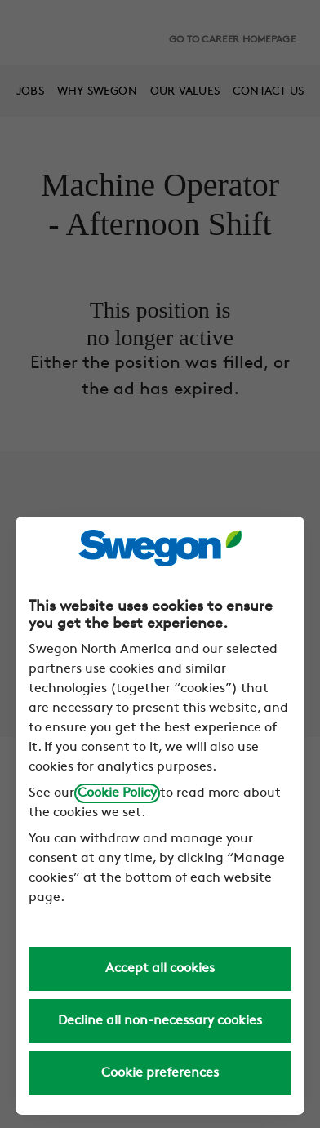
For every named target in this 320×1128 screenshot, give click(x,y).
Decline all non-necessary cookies (160, 1021)
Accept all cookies (160, 968)
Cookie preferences (160, 1073)
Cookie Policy (117, 793)
